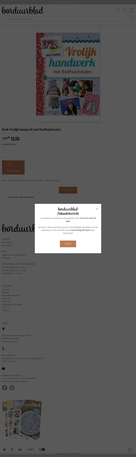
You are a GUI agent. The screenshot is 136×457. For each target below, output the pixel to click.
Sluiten (68, 243)
